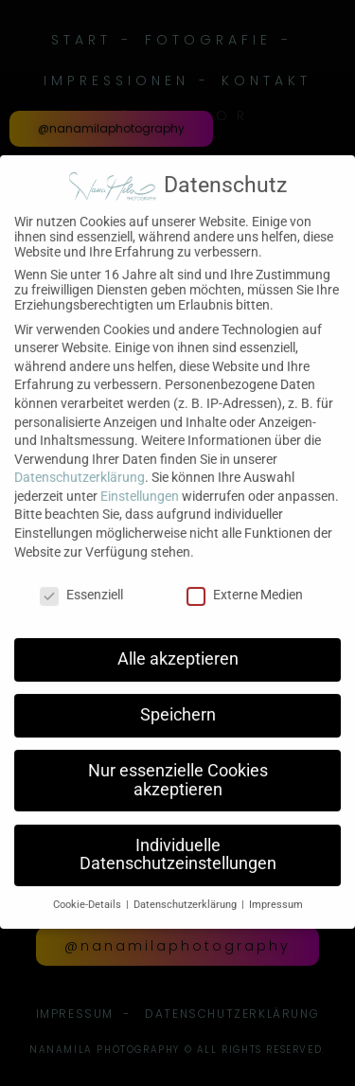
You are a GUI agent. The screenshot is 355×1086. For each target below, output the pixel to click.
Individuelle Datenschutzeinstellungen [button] (178, 843)
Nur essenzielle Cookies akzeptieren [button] (178, 769)
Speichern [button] (178, 703)
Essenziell (81, 582)
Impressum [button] (276, 893)
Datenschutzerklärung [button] (186, 893)
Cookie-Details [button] (88, 893)
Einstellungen (139, 483)
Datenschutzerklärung (79, 465)
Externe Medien (244, 582)
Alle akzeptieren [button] (178, 647)
